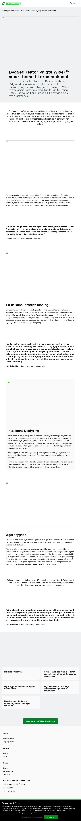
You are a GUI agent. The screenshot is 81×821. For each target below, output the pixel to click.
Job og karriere (8, 771)
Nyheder (5, 753)
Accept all (51, 817)
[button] (11, 10)
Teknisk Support (8, 738)
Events (5, 756)
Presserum (6, 774)
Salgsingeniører (8, 742)
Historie (5, 768)
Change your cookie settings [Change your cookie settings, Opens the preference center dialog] (32, 817)
